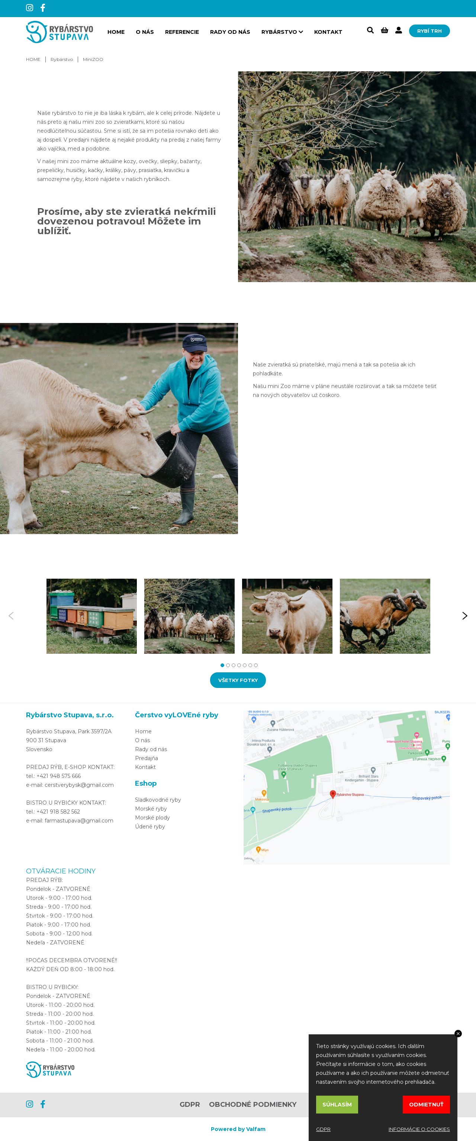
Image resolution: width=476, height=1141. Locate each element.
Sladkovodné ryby (158, 799)
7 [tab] (255, 664)
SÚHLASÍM (337, 1104)
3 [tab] (233, 664)
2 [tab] (227, 664)
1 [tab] (221, 664)
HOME (116, 32)
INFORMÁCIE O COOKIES (419, 1129)
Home (143, 731)
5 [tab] (244, 664)
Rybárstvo (62, 59)
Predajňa (146, 758)
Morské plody (152, 817)
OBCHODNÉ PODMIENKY (252, 1104)
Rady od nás (230, 32)
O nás (145, 32)
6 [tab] (249, 664)
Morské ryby (151, 808)
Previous (11, 616)
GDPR (190, 1104)
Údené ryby (150, 826)
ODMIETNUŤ (426, 1104)
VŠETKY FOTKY (238, 680)
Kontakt (328, 32)
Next (464, 616)
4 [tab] (238, 664)
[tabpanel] (92, 616)
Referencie (182, 32)
